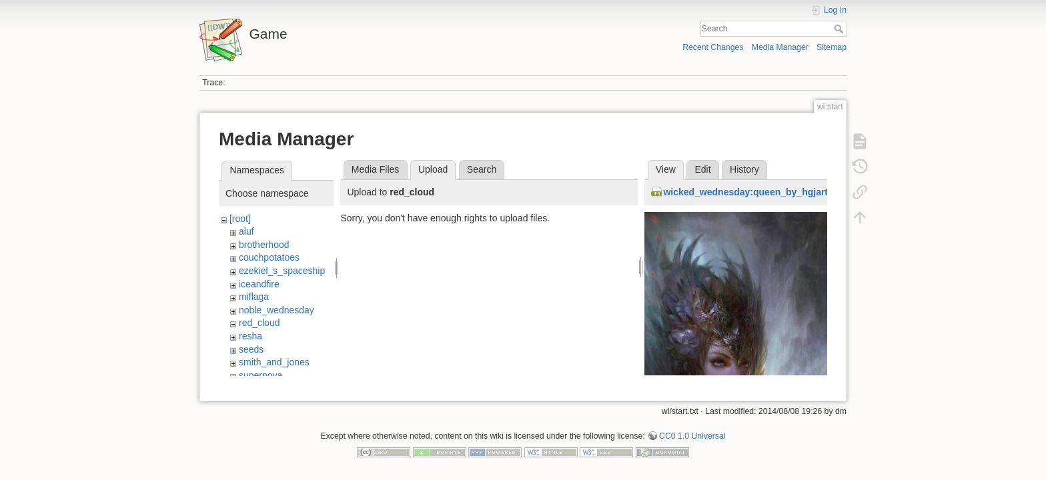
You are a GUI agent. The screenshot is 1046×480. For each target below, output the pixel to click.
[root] (240, 218)
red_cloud (259, 322)
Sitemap (832, 47)
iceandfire (259, 284)
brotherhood (264, 244)
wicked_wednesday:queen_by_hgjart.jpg (754, 192)
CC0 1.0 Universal (692, 436)
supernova (260, 375)
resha (250, 336)
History (744, 169)
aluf (246, 231)
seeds (251, 349)
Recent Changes (712, 47)
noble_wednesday (276, 310)
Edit (702, 169)
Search (840, 28)
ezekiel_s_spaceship (282, 270)
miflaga (254, 296)
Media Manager (780, 47)
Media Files (376, 169)
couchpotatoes (269, 257)
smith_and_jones (274, 362)
